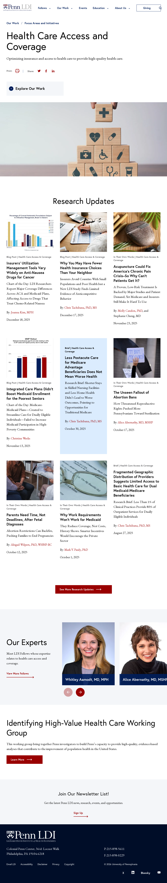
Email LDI (11, 864)
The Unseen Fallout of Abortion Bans (131, 394)
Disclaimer (42, 864)
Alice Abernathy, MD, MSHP (135, 422)
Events (83, 7)
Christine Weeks (20, 438)
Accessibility (27, 864)
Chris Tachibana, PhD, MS (80, 307)
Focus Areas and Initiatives (42, 23)
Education (99, 7)
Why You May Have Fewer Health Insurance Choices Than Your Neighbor (81, 268)
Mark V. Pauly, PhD (76, 550)
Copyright (69, 864)
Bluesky (145, 873)
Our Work (63, 7)
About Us (120, 7)
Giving (148, 8)
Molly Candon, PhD (130, 311)
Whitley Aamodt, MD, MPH (86, 679)
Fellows (42, 7)
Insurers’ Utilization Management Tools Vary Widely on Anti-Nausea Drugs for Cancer (26, 270)
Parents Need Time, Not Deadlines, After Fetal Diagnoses (26, 519)
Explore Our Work (27, 88)
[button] (80, 692)
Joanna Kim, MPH (22, 312)
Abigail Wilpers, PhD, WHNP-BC (31, 544)
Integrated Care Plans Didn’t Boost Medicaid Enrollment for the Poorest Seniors (30, 394)
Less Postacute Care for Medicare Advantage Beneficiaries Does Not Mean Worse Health (83, 367)
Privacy (55, 864)
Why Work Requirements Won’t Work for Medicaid (80, 517)
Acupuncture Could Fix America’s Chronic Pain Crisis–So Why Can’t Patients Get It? (132, 273)
